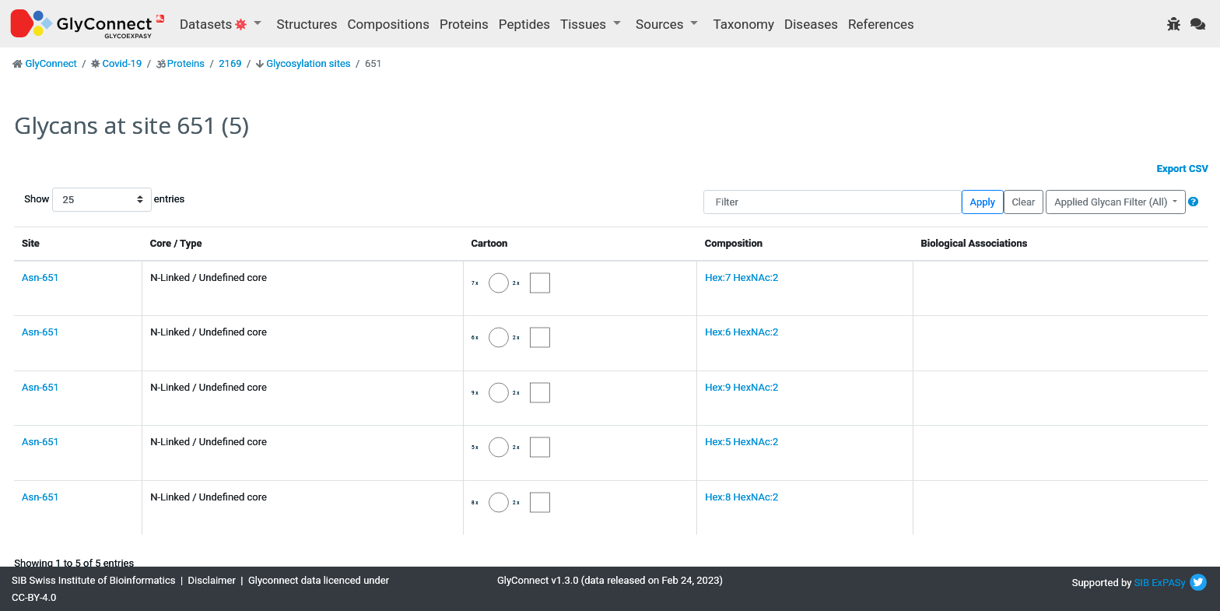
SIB (1141, 582)
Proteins (464, 24)
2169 (230, 63)
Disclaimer (212, 580)
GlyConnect (50, 63)
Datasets (215, 24)
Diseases (811, 24)
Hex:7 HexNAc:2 (741, 277)
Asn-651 (40, 277)
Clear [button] (1023, 202)
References (881, 24)
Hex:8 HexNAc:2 (741, 497)
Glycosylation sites (308, 63)
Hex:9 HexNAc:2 (741, 387)
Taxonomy (743, 24)
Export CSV (1182, 168)
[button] (1193, 202)
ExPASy (1169, 582)
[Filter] (832, 202)
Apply (982, 202)
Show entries (74, 200)
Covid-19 (122, 63)
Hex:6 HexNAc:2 (741, 332)
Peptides (524, 24)
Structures (307, 24)
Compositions (388, 24)
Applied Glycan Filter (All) (1112, 202)
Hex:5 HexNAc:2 (741, 442)
